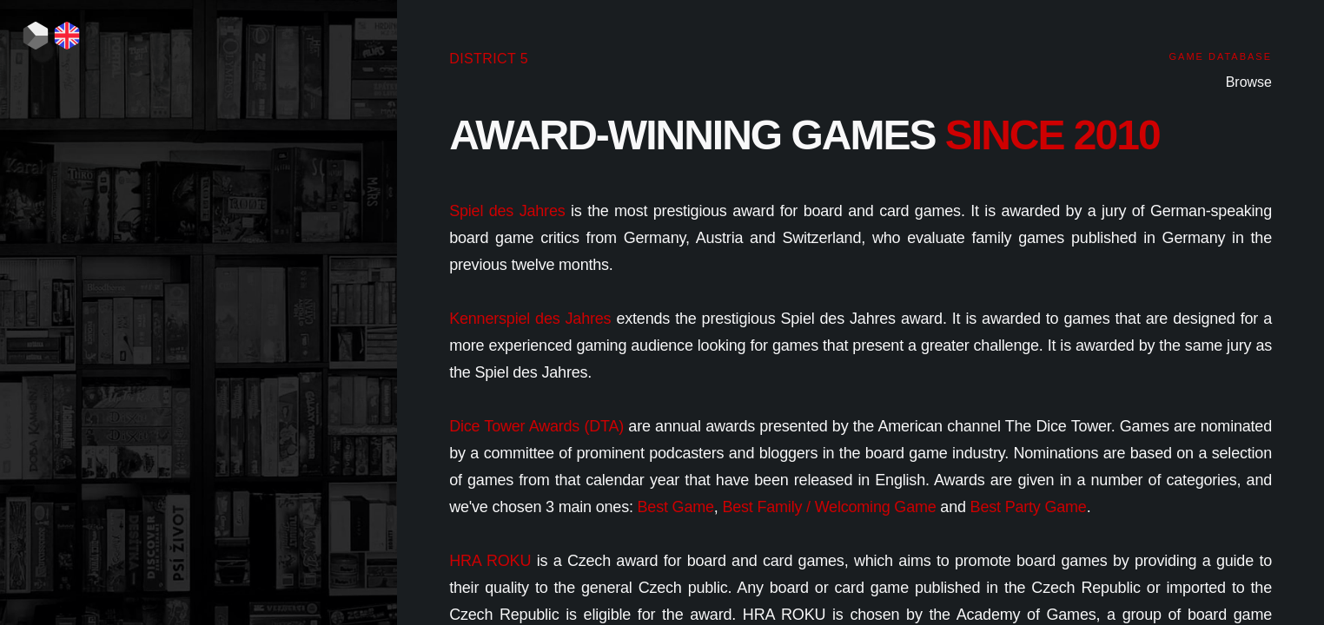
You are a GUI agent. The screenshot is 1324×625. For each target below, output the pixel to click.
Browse (1249, 82)
